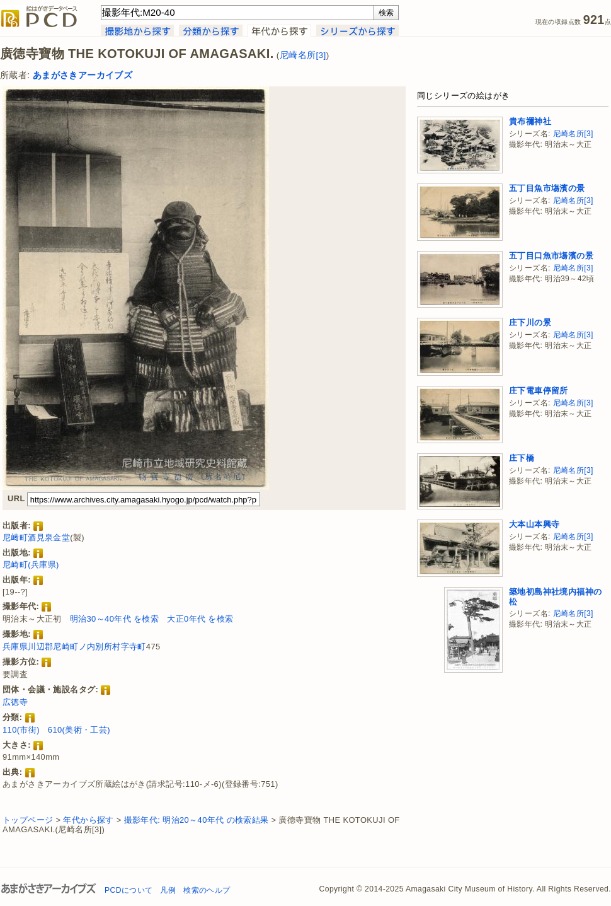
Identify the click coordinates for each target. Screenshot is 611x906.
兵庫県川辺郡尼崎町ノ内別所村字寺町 (74, 646)
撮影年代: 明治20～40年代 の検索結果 (196, 820)
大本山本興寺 (534, 524)
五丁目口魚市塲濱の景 (551, 255)
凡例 (168, 890)
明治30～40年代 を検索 (114, 619)
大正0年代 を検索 (200, 619)
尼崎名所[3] (303, 55)
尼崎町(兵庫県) (31, 564)
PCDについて (128, 890)
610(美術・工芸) (79, 730)
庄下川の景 (530, 322)
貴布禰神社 (530, 121)
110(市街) (21, 730)
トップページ (28, 820)
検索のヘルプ (206, 890)
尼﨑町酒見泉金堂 (36, 537)
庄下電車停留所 (538, 390)
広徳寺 (15, 702)
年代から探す (88, 820)
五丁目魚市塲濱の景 (547, 188)
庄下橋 (521, 458)
